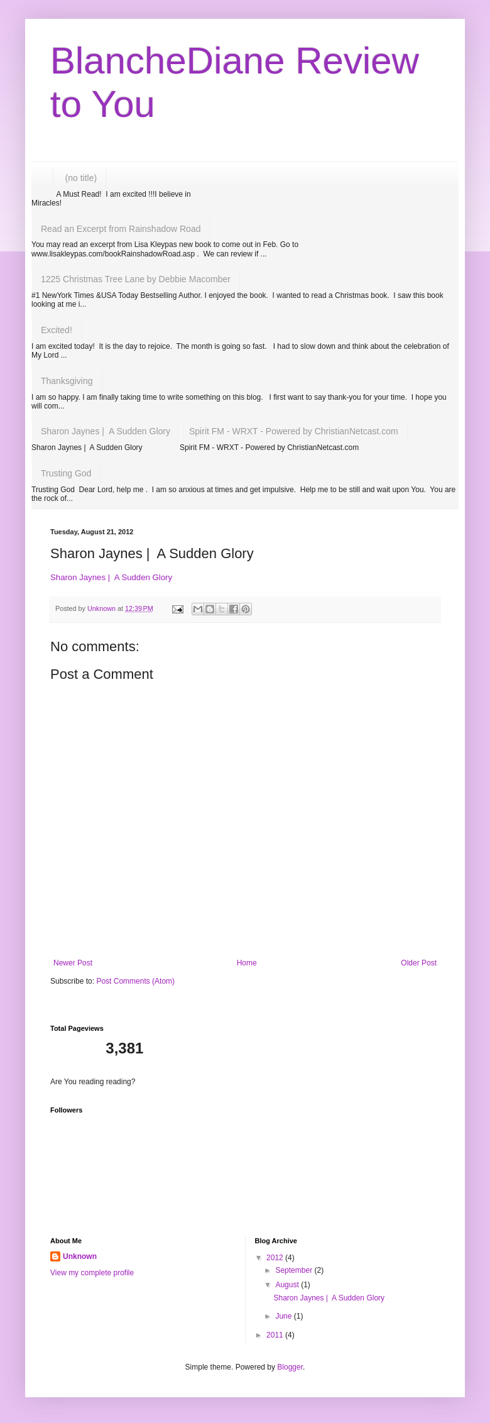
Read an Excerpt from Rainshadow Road (120, 229)
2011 (275, 1335)
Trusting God (66, 473)
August (288, 1284)
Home (247, 963)
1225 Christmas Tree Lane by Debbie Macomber (136, 279)
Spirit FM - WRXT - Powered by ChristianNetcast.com (293, 431)
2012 (275, 1257)
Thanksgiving (67, 381)
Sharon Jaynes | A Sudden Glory (105, 431)
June (284, 1316)
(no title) (81, 178)
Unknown (80, 1256)
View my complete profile (92, 1272)
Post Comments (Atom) (135, 981)
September (294, 1270)
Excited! (56, 330)
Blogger (290, 1367)
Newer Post (72, 963)
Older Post (419, 963)
